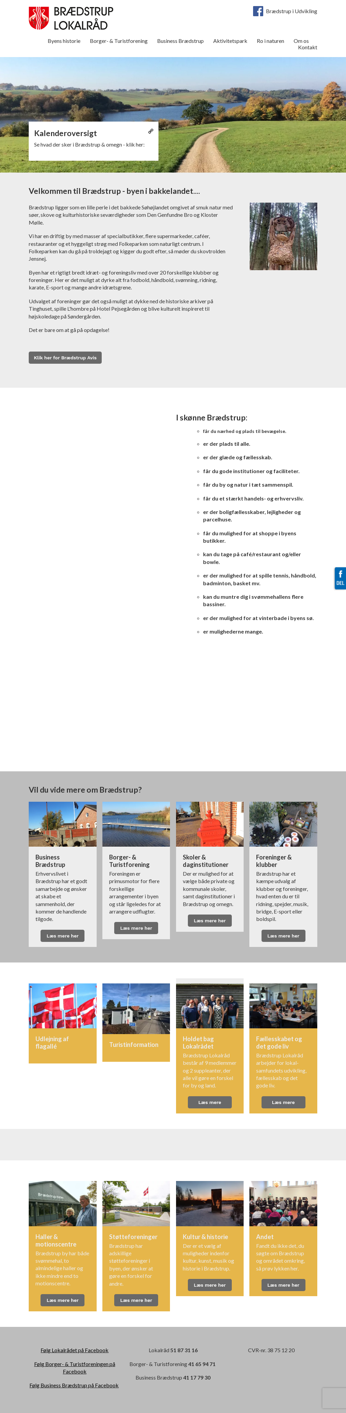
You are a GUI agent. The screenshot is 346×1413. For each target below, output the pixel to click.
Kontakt (307, 47)
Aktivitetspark (230, 40)
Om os (301, 40)
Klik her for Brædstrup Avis (65, 357)
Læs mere (209, 1102)
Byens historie (64, 40)
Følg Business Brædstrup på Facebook (74, 1385)
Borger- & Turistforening (119, 40)
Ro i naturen (270, 40)
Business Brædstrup (180, 40)
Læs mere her (63, 936)
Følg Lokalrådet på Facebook (74, 1350)
